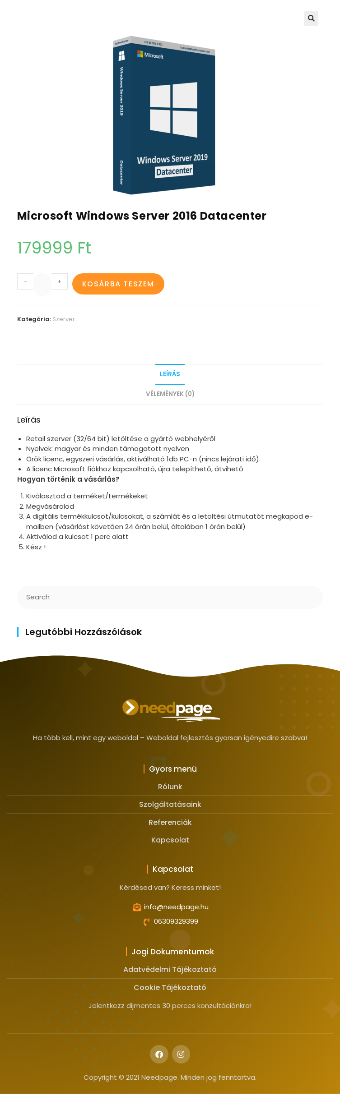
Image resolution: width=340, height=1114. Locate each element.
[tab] (170, 374)
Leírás (170, 374)
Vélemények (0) (170, 394)
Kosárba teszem (118, 284)
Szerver (63, 319)
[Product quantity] (42, 284)
